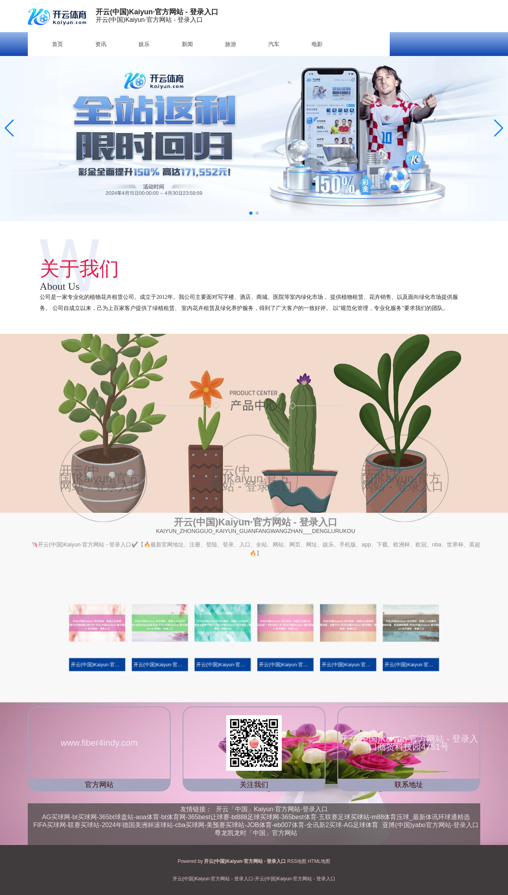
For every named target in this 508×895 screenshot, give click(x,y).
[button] (498, 128)
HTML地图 (319, 861)
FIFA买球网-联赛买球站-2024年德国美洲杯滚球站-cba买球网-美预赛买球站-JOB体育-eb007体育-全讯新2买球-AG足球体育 (205, 825)
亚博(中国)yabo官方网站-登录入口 (430, 825)
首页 (57, 44)
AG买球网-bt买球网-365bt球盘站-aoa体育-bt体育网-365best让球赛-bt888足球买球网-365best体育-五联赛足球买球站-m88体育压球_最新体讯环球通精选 (256, 817)
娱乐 (144, 44)
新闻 (187, 44)
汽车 (273, 44)
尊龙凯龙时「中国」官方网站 (256, 833)
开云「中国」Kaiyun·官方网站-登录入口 (272, 809)
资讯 (100, 44)
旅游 (230, 44)
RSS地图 (297, 861)
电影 (317, 44)
